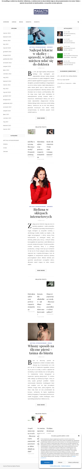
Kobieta (28, 22)
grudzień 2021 (7, 96)
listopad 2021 (7, 99)
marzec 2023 (6, 40)
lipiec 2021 (6, 114)
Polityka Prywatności (65, 466)
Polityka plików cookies (55, 466)
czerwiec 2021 (7, 118)
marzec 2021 (6, 129)
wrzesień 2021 (7, 107)
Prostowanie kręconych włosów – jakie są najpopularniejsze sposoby (70, 49)
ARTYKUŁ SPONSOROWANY (11, 140)
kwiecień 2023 (7, 37)
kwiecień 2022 (7, 81)
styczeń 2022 (7, 92)
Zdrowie (6, 22)
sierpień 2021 (7, 110)
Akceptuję (47, 462)
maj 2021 (5, 122)
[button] (79, 436)
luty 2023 (5, 44)
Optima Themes (16, 466)
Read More (41, 118)
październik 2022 (8, 59)
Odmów (60, 462)
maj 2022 (5, 77)
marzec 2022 (6, 85)
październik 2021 (8, 103)
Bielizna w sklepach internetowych (41, 213)
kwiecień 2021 (7, 125)
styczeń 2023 (7, 48)
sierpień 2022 (7, 66)
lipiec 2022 (6, 70)
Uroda (14, 22)
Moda (21, 22)
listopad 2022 (7, 55)
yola (58, 76)
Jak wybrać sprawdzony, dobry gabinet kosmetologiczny (70, 34)
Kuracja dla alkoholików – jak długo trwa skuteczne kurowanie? (41, 304)
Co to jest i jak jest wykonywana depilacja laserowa (69, 42)
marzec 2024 (6, 33)
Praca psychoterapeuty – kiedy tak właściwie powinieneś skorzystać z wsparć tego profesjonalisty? (71, 64)
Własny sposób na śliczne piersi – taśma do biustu (41, 349)
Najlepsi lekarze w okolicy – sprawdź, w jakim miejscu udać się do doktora (41, 57)
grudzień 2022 (7, 51)
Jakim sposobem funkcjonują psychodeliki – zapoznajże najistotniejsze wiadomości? (71, 56)
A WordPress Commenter (64, 83)
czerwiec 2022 (7, 74)
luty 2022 (5, 88)
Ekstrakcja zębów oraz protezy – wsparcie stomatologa (40, 149)
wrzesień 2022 (7, 62)
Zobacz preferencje (73, 462)
